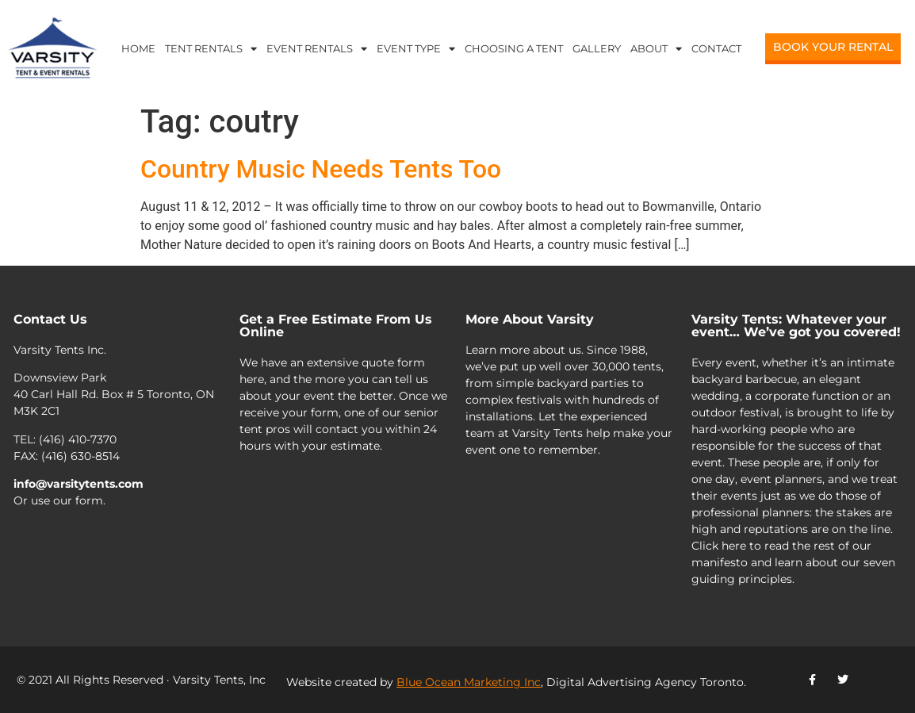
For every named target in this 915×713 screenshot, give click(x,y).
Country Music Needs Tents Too (320, 169)
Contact (716, 48)
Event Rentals (316, 49)
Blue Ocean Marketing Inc (468, 682)
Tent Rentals (211, 49)
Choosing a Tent (514, 48)
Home (138, 48)
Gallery (596, 48)
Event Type (416, 49)
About (656, 49)
